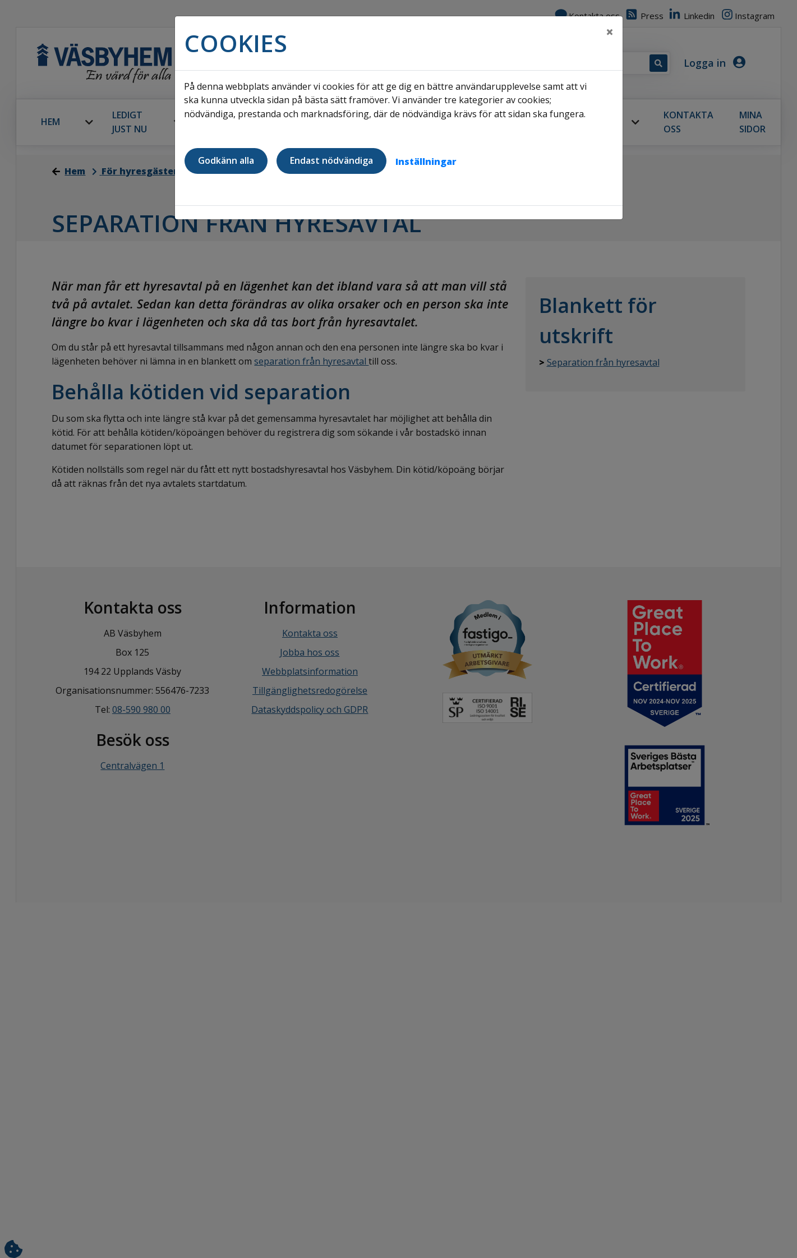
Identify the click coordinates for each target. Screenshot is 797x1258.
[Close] (610, 32)
